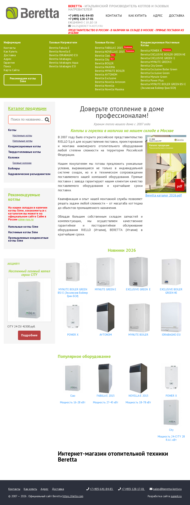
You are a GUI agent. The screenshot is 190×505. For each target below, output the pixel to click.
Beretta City (105, 59)
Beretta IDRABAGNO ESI (63, 55)
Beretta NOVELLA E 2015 (114, 51)
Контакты (114, 15)
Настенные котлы (22, 135)
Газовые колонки (22, 163)
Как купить (137, 15)
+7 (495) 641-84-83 (81, 15)
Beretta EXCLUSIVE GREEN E (158, 58)
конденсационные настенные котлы (160, 44)
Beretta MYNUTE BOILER (110, 71)
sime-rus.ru (26, 219)
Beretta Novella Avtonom (110, 82)
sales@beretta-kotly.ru (87, 26)
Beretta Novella (104, 85)
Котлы (12, 130)
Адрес (158, 15)
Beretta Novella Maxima (109, 89)
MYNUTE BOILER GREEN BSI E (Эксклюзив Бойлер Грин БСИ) (73, 291)
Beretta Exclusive (105, 78)
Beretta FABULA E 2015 (114, 48)
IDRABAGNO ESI (171, 332)
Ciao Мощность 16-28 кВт (73, 397)
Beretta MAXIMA (105, 67)
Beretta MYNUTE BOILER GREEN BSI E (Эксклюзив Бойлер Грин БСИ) (163, 86)
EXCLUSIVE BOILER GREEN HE (171, 289)
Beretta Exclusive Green (155, 73)
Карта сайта (11, 70)
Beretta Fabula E (59, 48)
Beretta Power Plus (152, 80)
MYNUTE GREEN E (106, 287)
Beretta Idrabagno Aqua (63, 62)
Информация (12, 42)
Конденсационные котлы (24, 146)
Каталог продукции (27, 108)
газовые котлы (104, 42)
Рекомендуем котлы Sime (23, 80)
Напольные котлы (22, 141)
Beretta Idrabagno (60, 59)
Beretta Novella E (60, 51)
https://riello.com (72, 496)
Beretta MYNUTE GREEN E (156, 62)
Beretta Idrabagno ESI (62, 66)
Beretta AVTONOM (106, 74)
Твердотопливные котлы (24, 151)
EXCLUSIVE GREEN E (138, 287)
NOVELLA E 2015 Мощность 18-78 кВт (138, 397)
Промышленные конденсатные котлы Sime (28, 239)
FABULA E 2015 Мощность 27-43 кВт (106, 397)
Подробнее (29, 335)
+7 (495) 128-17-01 (80, 18)
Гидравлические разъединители (29, 174)
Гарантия (9, 62)
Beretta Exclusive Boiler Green (159, 69)
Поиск (7, 66)
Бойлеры (14, 168)
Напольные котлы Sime (23, 226)
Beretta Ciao (105, 55)
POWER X (73, 332)
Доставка (176, 15)
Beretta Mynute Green (154, 76)
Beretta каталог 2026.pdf (163, 195)
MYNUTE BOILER (138, 332)
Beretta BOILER (104, 63)
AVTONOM (106, 332)
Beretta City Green (152, 65)
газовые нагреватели (63, 42)
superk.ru (176, 496)
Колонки (13, 157)
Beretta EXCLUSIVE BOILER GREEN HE (163, 54)
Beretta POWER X (156, 50)
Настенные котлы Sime (23, 232)
